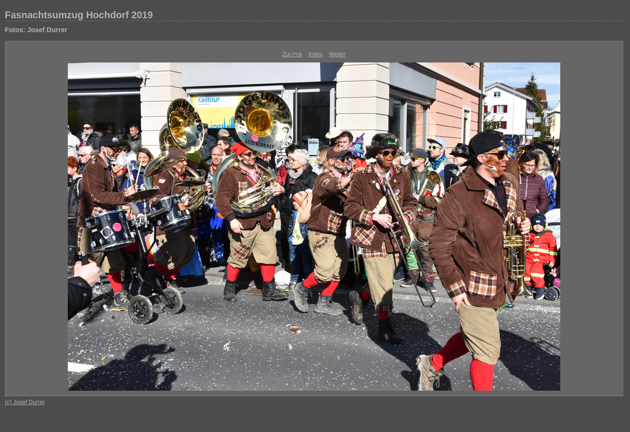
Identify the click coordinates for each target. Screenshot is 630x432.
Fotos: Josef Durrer (36, 30)
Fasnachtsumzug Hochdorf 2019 (79, 15)
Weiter (337, 54)
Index (316, 54)
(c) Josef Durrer (25, 402)
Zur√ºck (292, 54)
